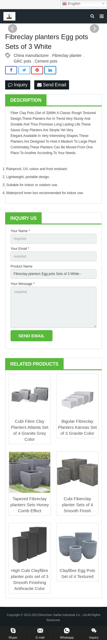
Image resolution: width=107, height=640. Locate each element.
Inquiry (17, 84)
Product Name (22, 266)
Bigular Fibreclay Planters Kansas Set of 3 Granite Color (77, 427)
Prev (12, 28)
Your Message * (23, 284)
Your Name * (20, 231)
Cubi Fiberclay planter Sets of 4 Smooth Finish (77, 504)
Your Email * (20, 249)
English (71, 3)
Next (94, 28)
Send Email (51, 84)
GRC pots (22, 61)
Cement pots (46, 61)
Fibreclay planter (67, 55)
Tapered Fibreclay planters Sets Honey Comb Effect (29, 504)
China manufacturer (31, 55)
